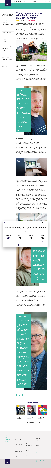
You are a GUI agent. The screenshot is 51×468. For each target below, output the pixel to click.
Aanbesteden (5, 12)
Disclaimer (27, 462)
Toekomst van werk (6, 55)
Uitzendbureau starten (7, 59)
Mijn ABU (38, 450)
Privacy (3, 50)
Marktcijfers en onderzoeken (8, 37)
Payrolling (4, 41)
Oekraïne (4, 39)
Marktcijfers (35, 1)
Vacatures (37, 443)
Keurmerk (30, 1)
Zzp (3, 73)
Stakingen (4, 52)
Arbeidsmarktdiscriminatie (7, 17)
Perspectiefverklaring (6, 46)
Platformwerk (5, 48)
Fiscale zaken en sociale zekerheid (7, 30)
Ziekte (3, 70)
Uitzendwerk (5, 61)
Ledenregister (38, 438)
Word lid (41, 1)
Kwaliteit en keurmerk (6, 34)
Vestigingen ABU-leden (39, 440)
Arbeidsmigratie (5, 20)
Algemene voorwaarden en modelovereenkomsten (7, 15)
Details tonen (42, 241)
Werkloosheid (5, 66)
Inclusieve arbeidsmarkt (7, 32)
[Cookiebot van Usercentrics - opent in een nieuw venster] (42, 222)
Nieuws (15, 1)
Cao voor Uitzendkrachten (7, 24)
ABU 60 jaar (37, 445)
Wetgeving (4, 68)
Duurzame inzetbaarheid (7, 26)
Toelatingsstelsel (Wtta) (7, 57)
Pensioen (4, 43)
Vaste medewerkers (6, 64)
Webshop (38, 452)
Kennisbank (20, 1)
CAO (25, 1)
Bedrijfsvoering (5, 22)
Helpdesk (37, 436)
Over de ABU (38, 433)
